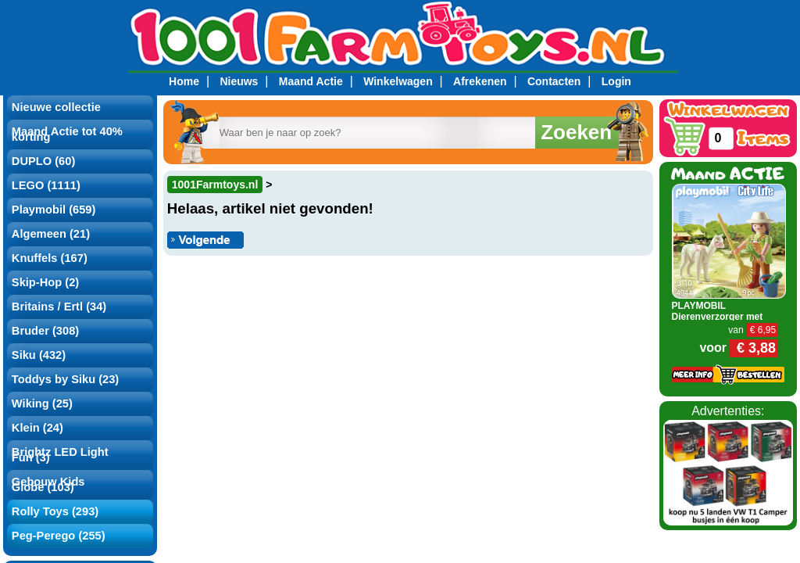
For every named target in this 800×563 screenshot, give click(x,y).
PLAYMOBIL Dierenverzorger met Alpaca (717, 316)
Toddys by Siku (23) (65, 379)
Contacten (553, 81)
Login (616, 81)
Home (184, 81)
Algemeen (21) (51, 234)
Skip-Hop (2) (45, 282)
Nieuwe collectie (56, 107)
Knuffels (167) (50, 258)
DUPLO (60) (43, 161)
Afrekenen (479, 81)
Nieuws (239, 81)
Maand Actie (311, 81)
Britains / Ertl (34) (59, 306)
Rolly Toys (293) (55, 511)
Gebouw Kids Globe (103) (48, 484)
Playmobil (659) (54, 209)
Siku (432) (39, 355)
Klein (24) (37, 427)
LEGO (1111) (46, 185)
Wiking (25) (42, 403)
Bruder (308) (45, 331)
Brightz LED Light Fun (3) (60, 455)
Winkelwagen (398, 81)
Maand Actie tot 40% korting (67, 134)
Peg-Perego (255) (58, 535)
